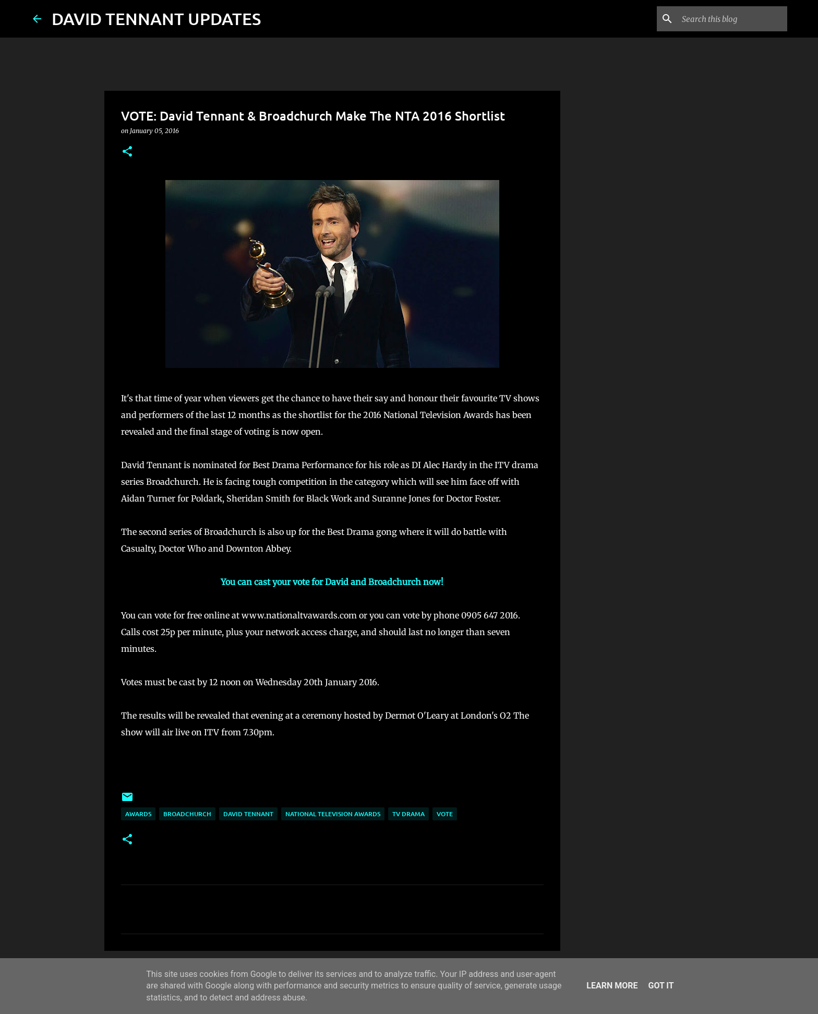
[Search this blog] (732, 18)
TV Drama (408, 813)
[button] (127, 152)
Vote (445, 813)
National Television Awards (332, 813)
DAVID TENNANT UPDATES (156, 18)
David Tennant (248, 813)
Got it (660, 986)
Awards (138, 813)
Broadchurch (187, 813)
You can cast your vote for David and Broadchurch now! (332, 582)
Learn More (611, 986)
